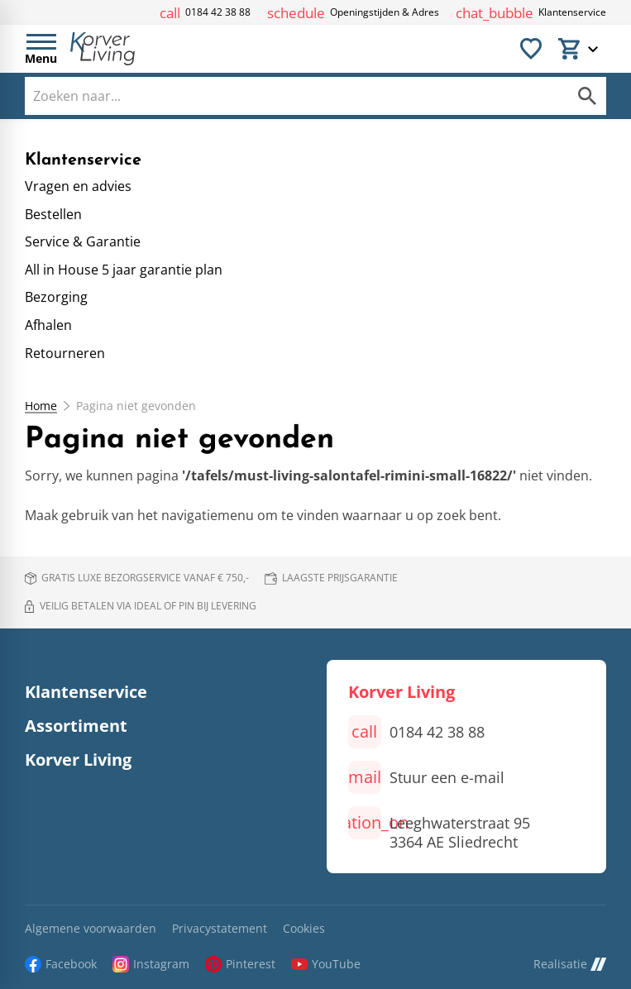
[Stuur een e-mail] (426, 777)
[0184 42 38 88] (205, 13)
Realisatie (569, 964)
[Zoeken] (279, 96)
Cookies (304, 929)
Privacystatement (219, 929)
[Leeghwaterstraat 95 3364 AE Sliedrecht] (439, 829)
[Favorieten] (531, 49)
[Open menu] (41, 48)
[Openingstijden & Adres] (353, 13)
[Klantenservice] (531, 13)
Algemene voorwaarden (90, 929)
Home (41, 406)
